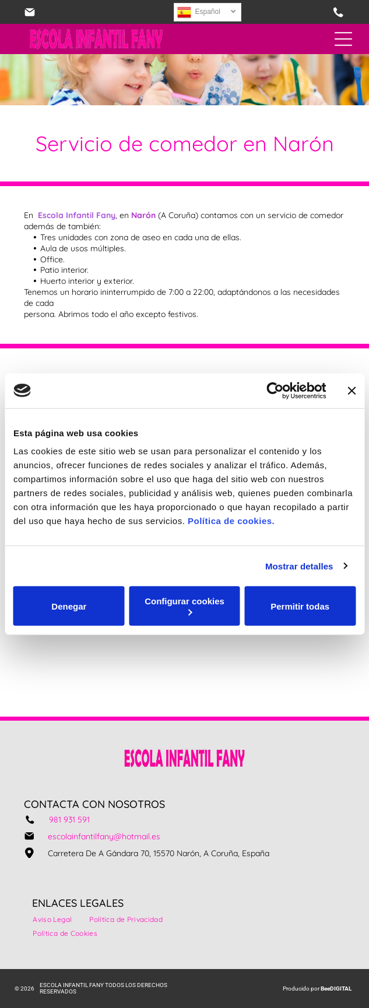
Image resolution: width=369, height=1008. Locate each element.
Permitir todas (299, 606)
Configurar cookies (184, 605)
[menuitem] (52, 920)
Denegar (68, 606)
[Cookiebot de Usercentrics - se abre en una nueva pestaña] (275, 390)
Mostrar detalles (299, 566)
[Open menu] (343, 39)
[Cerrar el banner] (351, 390)
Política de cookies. (231, 521)
